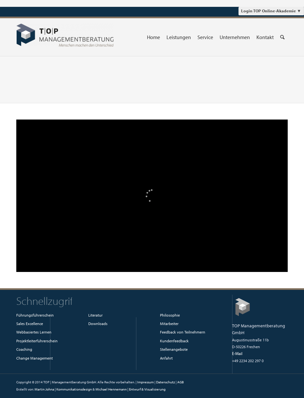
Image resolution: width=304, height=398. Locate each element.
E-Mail (237, 353)
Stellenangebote (174, 349)
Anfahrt (166, 358)
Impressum (145, 382)
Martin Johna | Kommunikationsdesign (63, 389)
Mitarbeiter (169, 323)
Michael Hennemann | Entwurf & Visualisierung (130, 389)
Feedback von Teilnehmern (182, 332)
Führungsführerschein (35, 314)
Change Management (34, 358)
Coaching (24, 349)
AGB (180, 382)
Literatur (95, 314)
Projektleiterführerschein (37, 340)
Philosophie (170, 314)
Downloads (98, 323)
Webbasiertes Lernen (33, 332)
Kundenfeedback (174, 340)
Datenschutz (165, 382)
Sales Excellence (29, 323)
